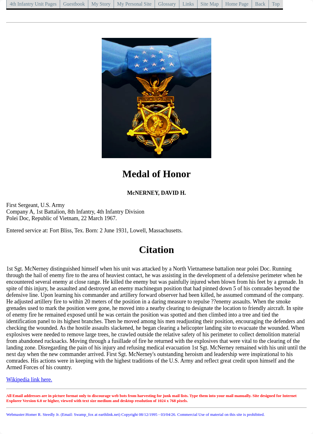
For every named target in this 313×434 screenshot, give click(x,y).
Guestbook (74, 4)
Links (188, 4)
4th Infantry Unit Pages (33, 4)
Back (260, 4)
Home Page (237, 4)
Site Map (210, 4)
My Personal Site (134, 4)
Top (276, 4)
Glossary (167, 4)
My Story (100, 4)
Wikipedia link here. (29, 379)
